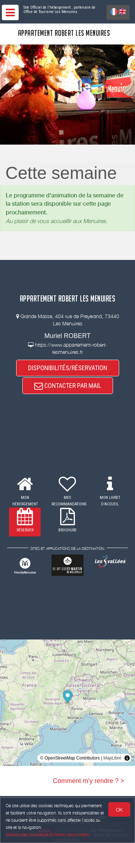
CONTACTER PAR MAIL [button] (67, 385)
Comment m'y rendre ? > (88, 780)
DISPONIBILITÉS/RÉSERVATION (67, 368)
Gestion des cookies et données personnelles (47, 834)
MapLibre (112, 758)
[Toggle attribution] (127, 758)
